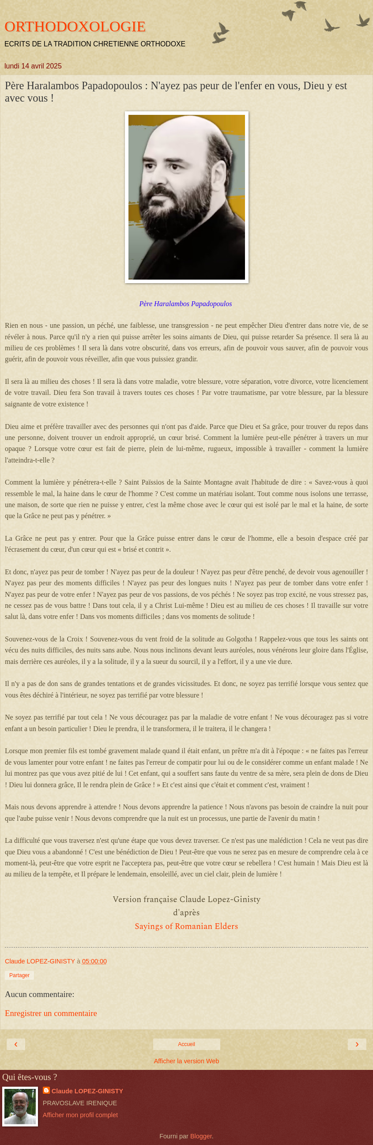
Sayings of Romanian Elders (186, 926)
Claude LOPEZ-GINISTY (87, 1091)
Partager (19, 975)
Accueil (186, 1044)
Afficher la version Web (186, 1061)
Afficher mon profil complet (80, 1114)
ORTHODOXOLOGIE (75, 26)
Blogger (201, 1136)
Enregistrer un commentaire (51, 1013)
